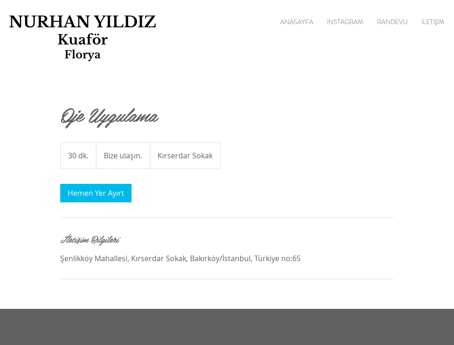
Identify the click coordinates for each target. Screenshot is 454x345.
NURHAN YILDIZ (82, 22)
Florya (82, 54)
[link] (96, 193)
